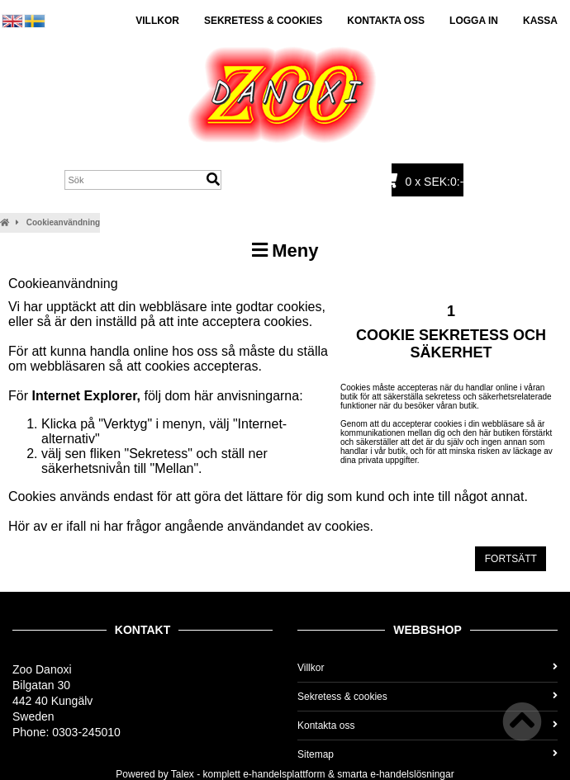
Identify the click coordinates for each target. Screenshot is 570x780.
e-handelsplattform (284, 774)
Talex (182, 774)
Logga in (473, 20)
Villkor (157, 20)
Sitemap (427, 754)
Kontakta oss (386, 20)
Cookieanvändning (63, 222)
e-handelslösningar (412, 774)
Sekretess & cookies (263, 20)
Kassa (540, 20)
